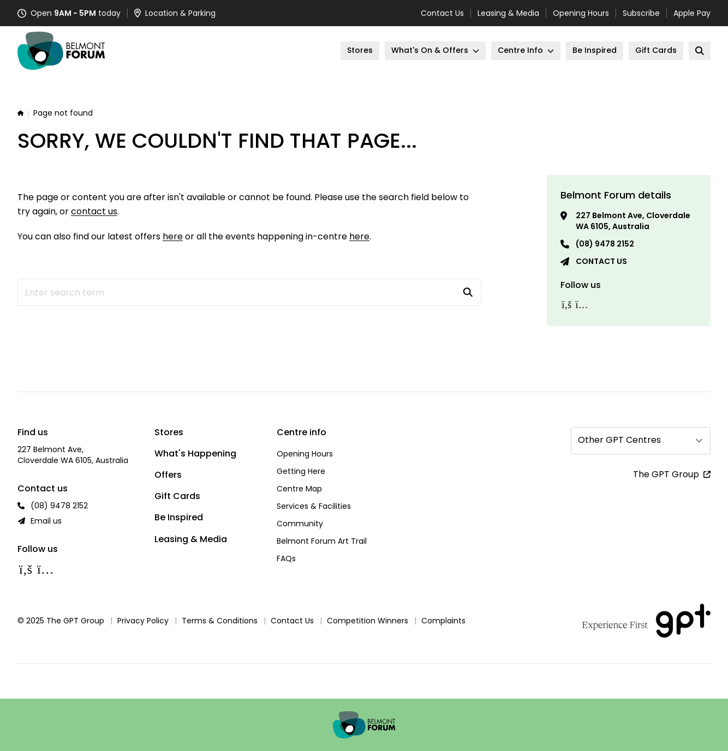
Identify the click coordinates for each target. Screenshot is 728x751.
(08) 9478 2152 (605, 243)
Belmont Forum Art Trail (322, 541)
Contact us (601, 261)
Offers (168, 475)
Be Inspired (178, 517)
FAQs (286, 558)
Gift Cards (177, 496)
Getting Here (301, 471)
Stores (168, 432)
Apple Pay (692, 13)
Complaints (443, 620)
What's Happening (195, 453)
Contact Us (442, 13)
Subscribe (641, 13)
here (173, 236)
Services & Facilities (314, 506)
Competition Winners (367, 620)
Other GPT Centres (619, 440)
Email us (46, 520)
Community (300, 523)
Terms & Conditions (220, 620)
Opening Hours (581, 13)
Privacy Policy (143, 620)
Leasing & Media (508, 13)
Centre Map (299, 488)
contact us (94, 211)
